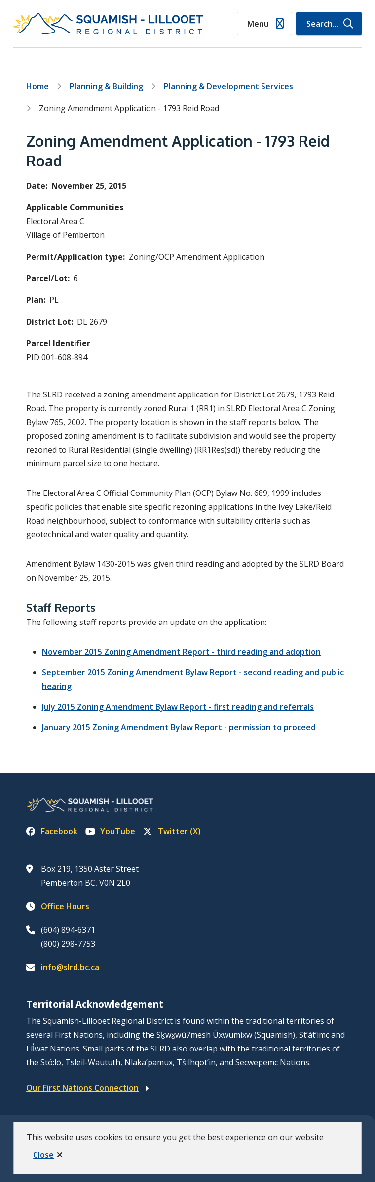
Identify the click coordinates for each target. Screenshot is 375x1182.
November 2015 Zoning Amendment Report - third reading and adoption (181, 651)
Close (43, 1154)
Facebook (51, 831)
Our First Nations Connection (82, 1088)
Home (37, 86)
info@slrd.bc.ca (70, 967)
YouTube (110, 831)
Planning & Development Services (228, 86)
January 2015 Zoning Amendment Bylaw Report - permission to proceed (179, 727)
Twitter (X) (172, 831)
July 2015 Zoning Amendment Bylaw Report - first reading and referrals (178, 706)
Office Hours (65, 906)
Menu (258, 23)
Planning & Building (106, 86)
